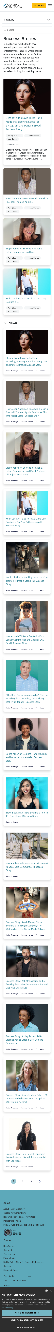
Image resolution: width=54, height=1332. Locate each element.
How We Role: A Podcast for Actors (19, 1217)
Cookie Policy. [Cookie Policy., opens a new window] (7, 1308)
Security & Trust (10, 1270)
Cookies (7, 1266)
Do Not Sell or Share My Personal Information (23, 1262)
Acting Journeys (12, 371)
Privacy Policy (9, 1258)
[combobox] (46, 1290)
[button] (27, 1327)
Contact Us (8, 1250)
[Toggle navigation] (49, 6)
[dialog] (27, 1309)
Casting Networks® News (14, 1213)
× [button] (51, 1291)
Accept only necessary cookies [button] (27, 1320)
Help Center (8, 1246)
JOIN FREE (39, 5)
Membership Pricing (12, 1221)
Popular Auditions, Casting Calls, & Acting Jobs (24, 1225)
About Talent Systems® (14, 1209)
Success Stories (27, 371)
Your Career (40, 371)
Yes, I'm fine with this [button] (27, 1313)
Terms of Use (9, 1254)
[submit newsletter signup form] (29, 1276)
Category (9, 19)
